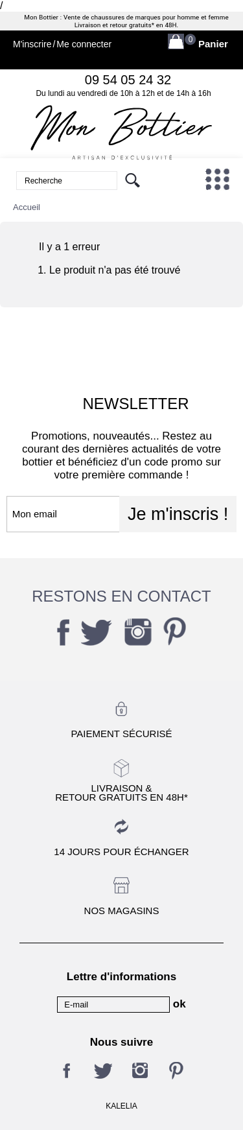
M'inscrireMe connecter (62, 44)
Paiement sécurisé (121, 733)
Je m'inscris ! (178, 514)
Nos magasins (121, 910)
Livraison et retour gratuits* (114, 25)
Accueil (26, 207)
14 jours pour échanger (121, 851)
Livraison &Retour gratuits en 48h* (121, 792)
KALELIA (121, 1106)
